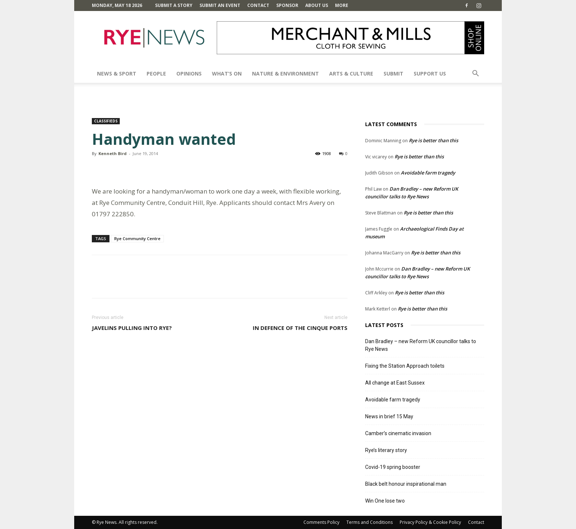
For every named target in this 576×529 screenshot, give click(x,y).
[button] (475, 74)
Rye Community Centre (137, 238)
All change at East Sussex (395, 383)
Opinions (189, 73)
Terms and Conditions (369, 522)
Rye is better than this (433, 140)
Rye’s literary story (386, 450)
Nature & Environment (285, 73)
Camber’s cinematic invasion (398, 433)
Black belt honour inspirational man (405, 484)
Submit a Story (173, 5)
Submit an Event (219, 5)
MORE (341, 5)
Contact (258, 5)
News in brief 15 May (389, 416)
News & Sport (116, 73)
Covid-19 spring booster (392, 467)
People (156, 73)
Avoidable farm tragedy (428, 172)
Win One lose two (385, 501)
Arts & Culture (351, 73)
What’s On (227, 73)
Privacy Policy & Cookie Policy (430, 522)
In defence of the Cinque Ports (300, 327)
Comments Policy (321, 522)
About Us (316, 5)
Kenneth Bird (112, 153)
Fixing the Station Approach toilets (404, 366)
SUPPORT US (430, 73)
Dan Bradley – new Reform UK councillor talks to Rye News (420, 345)
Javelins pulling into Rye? (132, 327)
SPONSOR (287, 5)
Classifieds (106, 121)
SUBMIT (393, 73)
